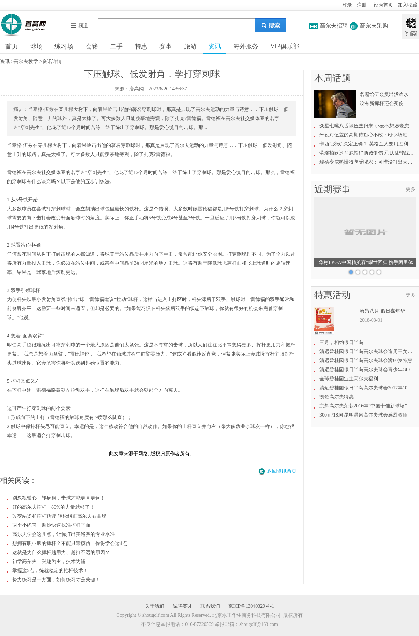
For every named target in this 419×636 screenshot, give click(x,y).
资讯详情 (52, 61)
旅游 (190, 46)
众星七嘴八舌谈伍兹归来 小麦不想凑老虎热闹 (369, 125)
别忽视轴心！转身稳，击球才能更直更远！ (58, 498)
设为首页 (383, 5)
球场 (36, 46)
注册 (362, 5)
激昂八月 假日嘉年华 (382, 311)
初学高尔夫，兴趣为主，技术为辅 (49, 561)
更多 (411, 189)
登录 (347, 5)
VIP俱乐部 (284, 46)
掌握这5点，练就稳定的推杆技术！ (50, 570)
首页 (11, 46)
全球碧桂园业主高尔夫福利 (348, 378)
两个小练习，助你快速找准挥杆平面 (51, 525)
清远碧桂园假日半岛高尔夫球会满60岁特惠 (365, 360)
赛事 (165, 46)
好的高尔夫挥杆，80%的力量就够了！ (53, 507)
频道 (79, 25)
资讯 (214, 46)
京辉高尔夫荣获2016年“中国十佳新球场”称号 (368, 406)
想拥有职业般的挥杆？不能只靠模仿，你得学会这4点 (69, 543)
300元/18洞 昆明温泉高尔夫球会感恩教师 (363, 415)
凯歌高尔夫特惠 (336, 396)
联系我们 (210, 606)
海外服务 (245, 46)
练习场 (63, 46)
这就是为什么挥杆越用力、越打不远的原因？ (61, 552)
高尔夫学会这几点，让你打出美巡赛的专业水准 (63, 534)
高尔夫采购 (374, 26)
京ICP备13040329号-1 (251, 606)
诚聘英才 (182, 606)
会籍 (92, 46)
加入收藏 (407, 5)
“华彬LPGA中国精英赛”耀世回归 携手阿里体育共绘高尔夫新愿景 (365, 263)
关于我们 (154, 606)
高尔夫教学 (26, 61)
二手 (116, 46)
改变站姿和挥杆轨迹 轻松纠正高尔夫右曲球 (59, 516)
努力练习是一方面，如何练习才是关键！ (56, 579)
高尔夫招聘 (334, 26)
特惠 (141, 46)
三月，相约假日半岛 (341, 342)
